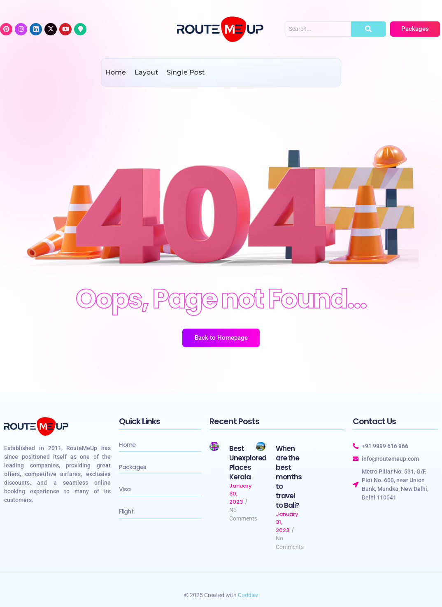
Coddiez (248, 595)
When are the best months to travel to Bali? (289, 477)
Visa (124, 489)
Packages (132, 467)
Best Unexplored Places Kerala (248, 463)
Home (127, 445)
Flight (126, 511)
